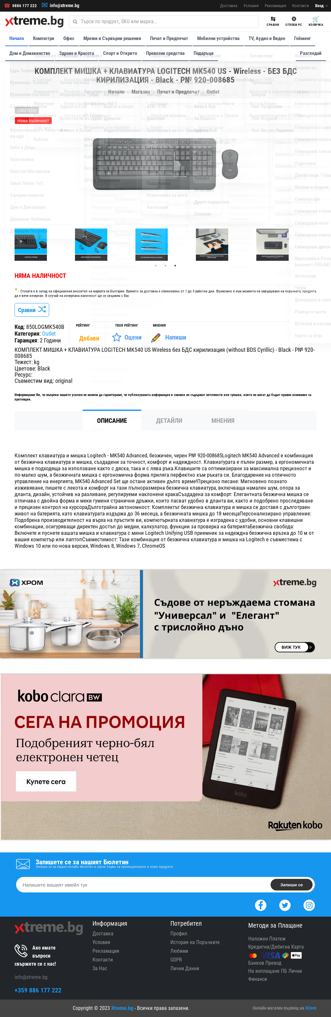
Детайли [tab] (169, 420)
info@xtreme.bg (64, 6)
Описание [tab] (112, 420)
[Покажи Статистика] (90, 338)
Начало (16, 38)
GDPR (176, 960)
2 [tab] (165, 265)
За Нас (99, 968)
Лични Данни (184, 968)
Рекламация (275, 6)
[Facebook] (260, 904)
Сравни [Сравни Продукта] (32, 310)
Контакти (300, 6)
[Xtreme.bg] (34, 21)
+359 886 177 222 (38, 990)
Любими (179, 951)
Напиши (175, 337)
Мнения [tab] (222, 420)
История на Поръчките (195, 942)
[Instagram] (309, 904)
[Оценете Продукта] (126, 337)
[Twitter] (285, 904)
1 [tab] (156, 265)
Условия (251, 6)
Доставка (228, 6)
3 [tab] (175, 265)
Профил (178, 934)
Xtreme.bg (122, 1008)
